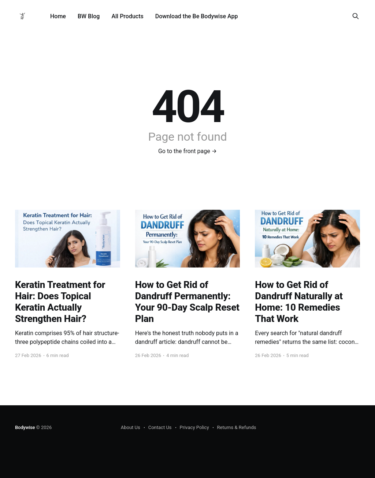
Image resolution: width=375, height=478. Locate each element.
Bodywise (25, 427)
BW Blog (89, 16)
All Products (127, 16)
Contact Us (160, 427)
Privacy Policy (194, 427)
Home (58, 16)
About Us (130, 427)
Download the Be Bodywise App (196, 16)
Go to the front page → (187, 151)
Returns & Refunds (236, 427)
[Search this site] (355, 16)
